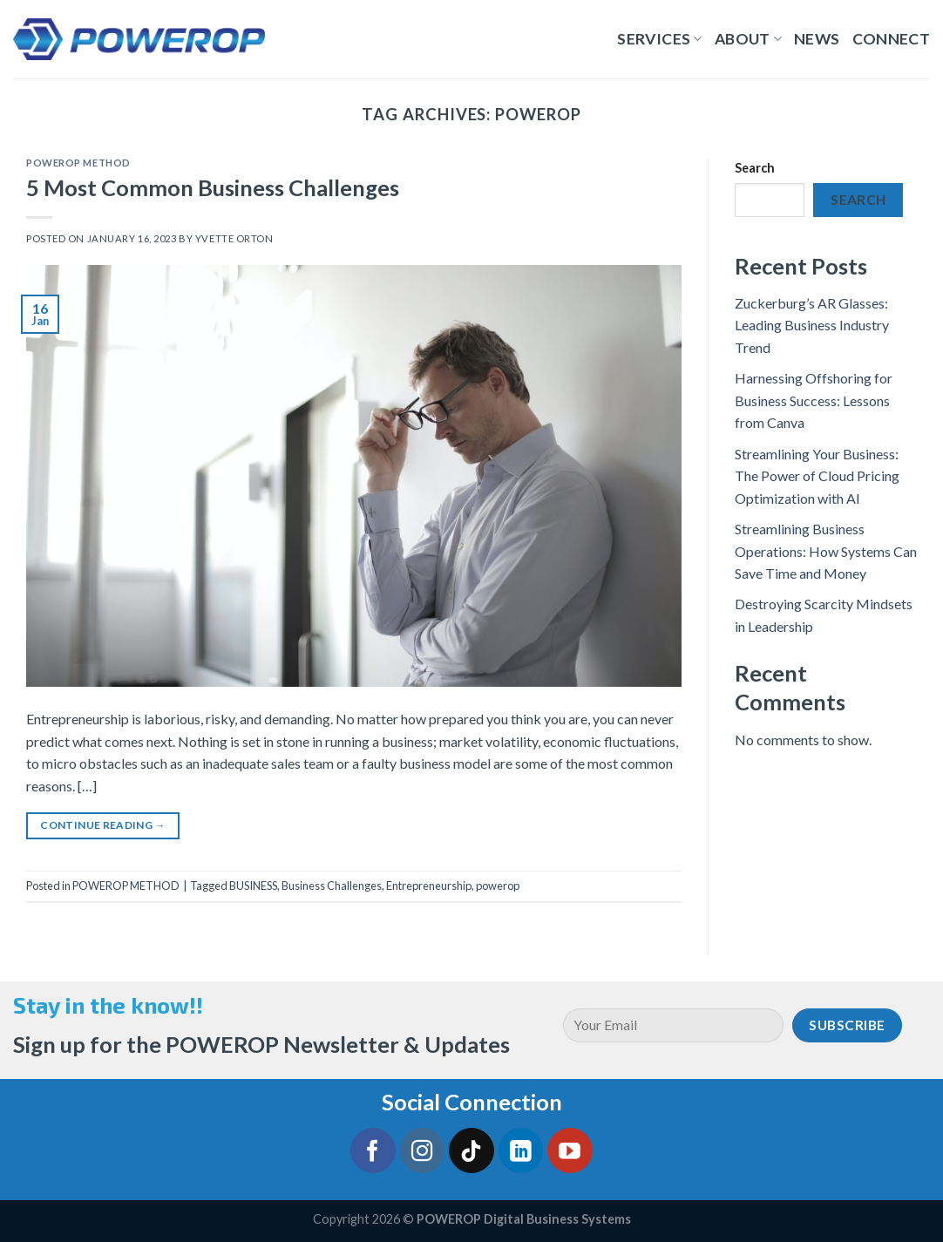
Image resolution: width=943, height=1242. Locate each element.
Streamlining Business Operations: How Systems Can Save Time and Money (826, 550)
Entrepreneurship (429, 885)
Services (659, 39)
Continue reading (103, 825)
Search (755, 167)
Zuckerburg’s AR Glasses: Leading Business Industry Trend (812, 325)
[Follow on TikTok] (471, 1150)
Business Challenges (332, 885)
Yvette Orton (234, 238)
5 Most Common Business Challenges (212, 187)
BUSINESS (253, 885)
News (816, 39)
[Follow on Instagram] (422, 1150)
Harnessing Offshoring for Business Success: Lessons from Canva (813, 400)
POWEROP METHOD (78, 162)
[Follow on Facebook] (373, 1150)
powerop (497, 885)
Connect (891, 39)
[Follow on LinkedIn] (521, 1150)
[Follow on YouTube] (570, 1150)
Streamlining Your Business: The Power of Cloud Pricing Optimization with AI (817, 475)
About (748, 39)
